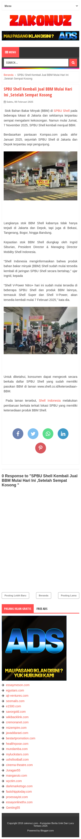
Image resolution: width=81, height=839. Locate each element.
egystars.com (15, 690)
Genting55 (13, 807)
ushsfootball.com (17, 759)
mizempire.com (16, 727)
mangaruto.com (16, 775)
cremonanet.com (17, 722)
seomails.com (15, 701)
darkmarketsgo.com (19, 786)
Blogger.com (47, 830)
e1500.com (13, 706)
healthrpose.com (17, 743)
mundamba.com (17, 749)
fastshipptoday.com (19, 791)
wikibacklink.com (17, 717)
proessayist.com (17, 797)
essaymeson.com (18, 685)
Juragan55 (13, 770)
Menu (10, 52)
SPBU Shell (62, 110)
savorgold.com (16, 711)
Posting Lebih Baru (15, 595)
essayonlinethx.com (19, 802)
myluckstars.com (17, 754)
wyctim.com (14, 781)
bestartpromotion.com (20, 738)
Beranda (43, 595)
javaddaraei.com (17, 733)
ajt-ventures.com (17, 695)
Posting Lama (68, 595)
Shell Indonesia (50, 400)
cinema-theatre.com (19, 765)
